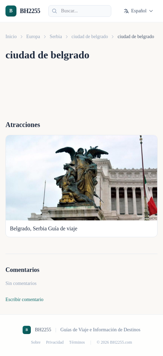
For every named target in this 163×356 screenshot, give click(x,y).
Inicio (11, 36)
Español (138, 11)
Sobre (35, 342)
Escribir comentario (24, 299)
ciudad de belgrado (90, 36)
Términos (77, 342)
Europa (33, 36)
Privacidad (54, 342)
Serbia (56, 36)
